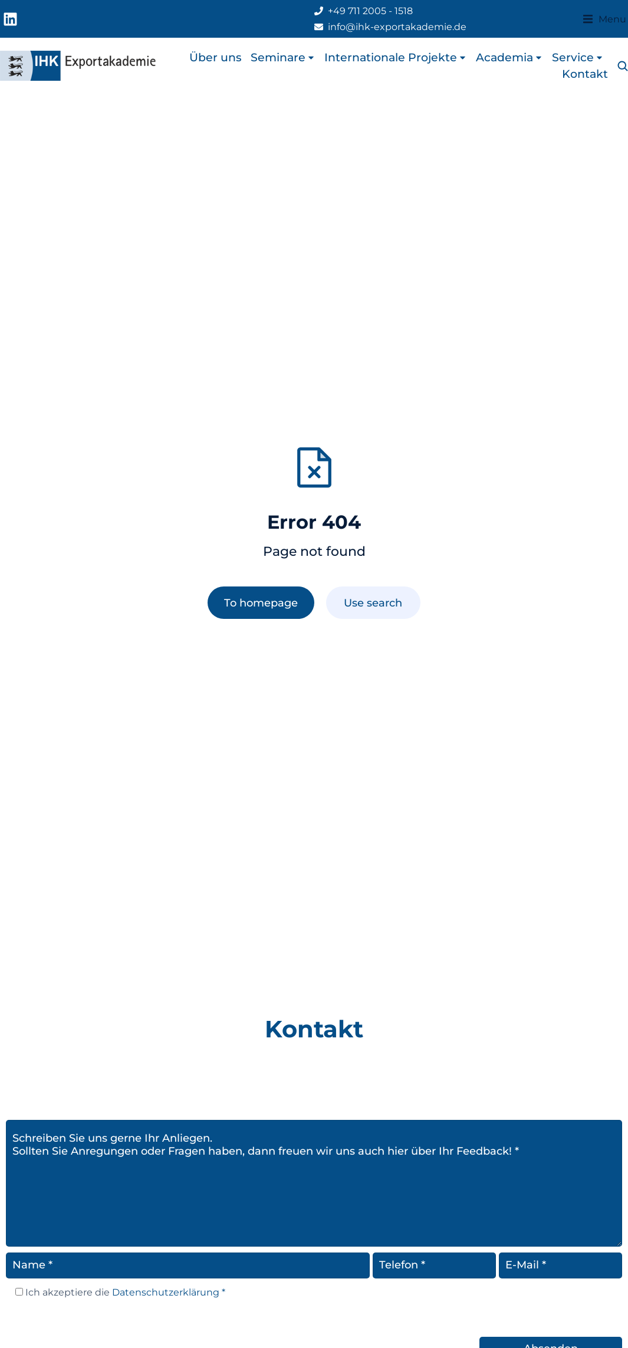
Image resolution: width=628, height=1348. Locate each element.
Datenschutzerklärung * (167, 1292)
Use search (373, 602)
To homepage (261, 602)
